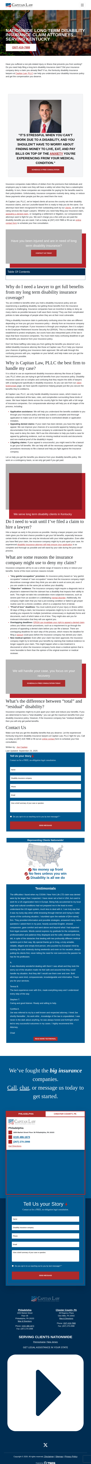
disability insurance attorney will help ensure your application (44, 544)
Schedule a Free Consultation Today (44, 683)
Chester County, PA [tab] (65, 1114)
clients (68, 208)
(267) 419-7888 (21, 47)
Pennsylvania (39, 1342)
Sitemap (59, 1456)
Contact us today (44, 253)
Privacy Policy (71, 1456)
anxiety (56, 153)
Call (12, 1087)
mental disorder (59, 598)
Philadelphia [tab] (26, 1114)
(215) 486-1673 (21, 1137)
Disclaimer (49, 1456)
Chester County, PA (66, 1310)
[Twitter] (45, 1444)
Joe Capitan (22, 747)
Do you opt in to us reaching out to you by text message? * (36, 817)
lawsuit (20, 635)
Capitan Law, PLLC (24, 73)
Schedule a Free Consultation (45, 170)
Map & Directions (25, 1321)
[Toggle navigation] (82, 5)
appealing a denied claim (17, 214)
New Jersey (52, 1342)
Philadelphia (25, 1310)
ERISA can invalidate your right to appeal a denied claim (58, 622)
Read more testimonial (45, 1039)
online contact (48, 739)
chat (24, 1087)
